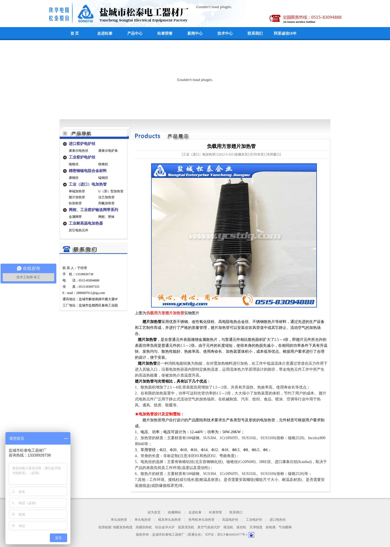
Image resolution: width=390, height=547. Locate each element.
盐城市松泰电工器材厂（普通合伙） (178, 534)
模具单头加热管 (169, 520)
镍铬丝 (74, 164)
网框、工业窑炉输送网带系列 (93, 210)
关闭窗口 (273, 154)
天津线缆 (255, 527)
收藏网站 (174, 512)
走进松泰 (104, 33)
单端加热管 (77, 191)
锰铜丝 (103, 178)
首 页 (74, 33)
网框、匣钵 (106, 217)
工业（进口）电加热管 (88, 184)
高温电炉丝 (230, 520)
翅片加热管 (77, 197)
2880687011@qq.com (90, 293)
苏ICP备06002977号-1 (233, 534)
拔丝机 (241, 527)
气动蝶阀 (285, 527)
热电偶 (270, 527)
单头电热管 (143, 520)
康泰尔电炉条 (108, 151)
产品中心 (134, 33)
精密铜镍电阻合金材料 (88, 171)
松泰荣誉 (165, 33)
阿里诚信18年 (285, 33)
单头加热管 (119, 520)
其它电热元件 (78, 230)
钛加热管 (75, 203)
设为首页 (154, 512)
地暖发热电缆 (122, 527)
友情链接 (104, 527)
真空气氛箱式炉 (208, 527)
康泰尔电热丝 (78, 151)
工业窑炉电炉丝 (82, 157)
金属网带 (75, 217)
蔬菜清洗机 (186, 527)
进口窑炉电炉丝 (82, 144)
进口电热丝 (277, 520)
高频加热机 (144, 527)
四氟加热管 (106, 203)
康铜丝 (74, 178)
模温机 (228, 527)
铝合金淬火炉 (165, 527)
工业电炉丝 (254, 520)
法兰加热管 (106, 197)
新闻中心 (195, 33)
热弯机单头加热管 (201, 520)
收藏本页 (241, 154)
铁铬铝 (103, 164)
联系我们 (255, 33)
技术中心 (225, 33)
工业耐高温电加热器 (86, 223)
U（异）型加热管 (110, 191)
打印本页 (257, 154)
